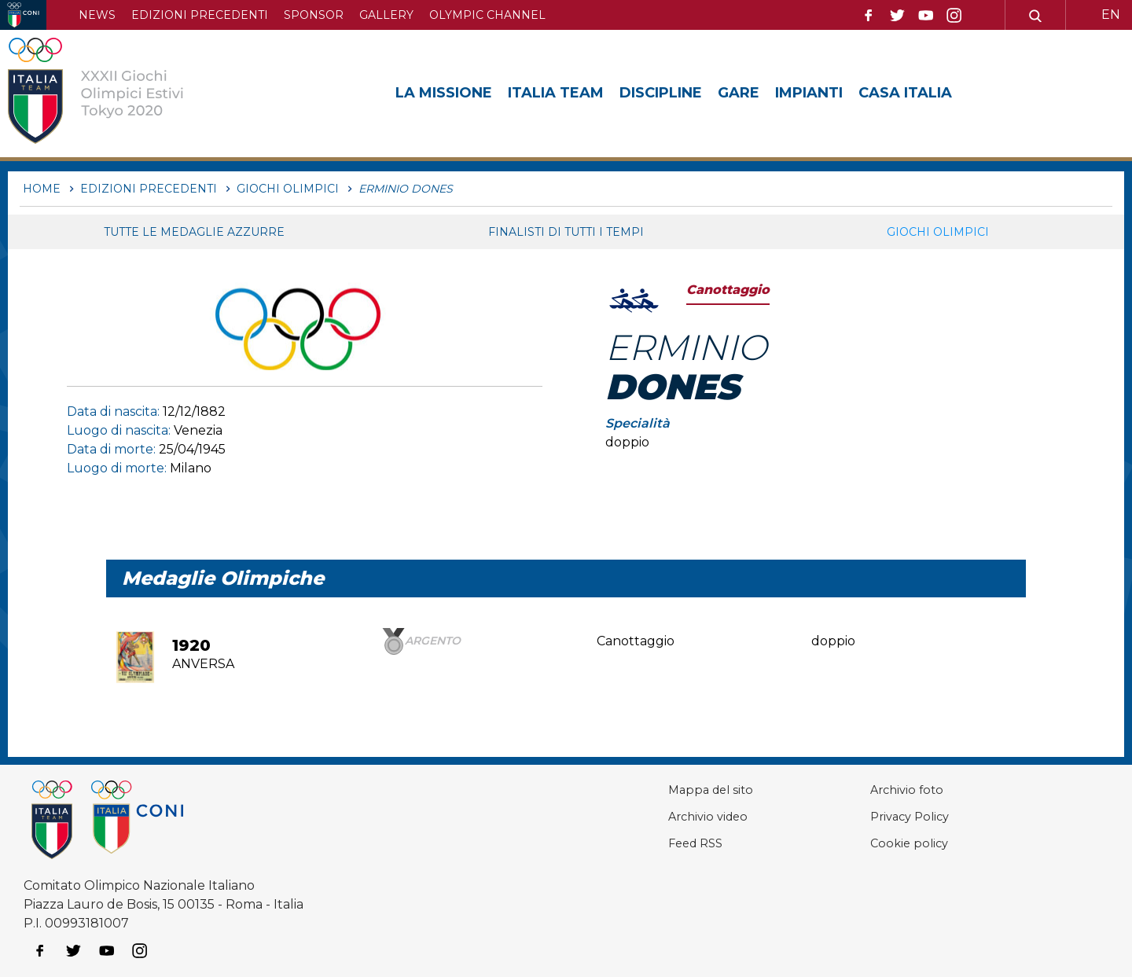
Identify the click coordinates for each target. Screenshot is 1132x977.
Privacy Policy (892, 816)
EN (1110, 14)
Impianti (809, 92)
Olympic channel (487, 15)
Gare (738, 92)
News (97, 15)
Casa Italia (905, 92)
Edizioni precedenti (199, 15)
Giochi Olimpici (938, 232)
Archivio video (673, 816)
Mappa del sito (676, 789)
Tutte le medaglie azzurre (194, 232)
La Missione (443, 92)
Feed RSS (660, 843)
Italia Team (556, 92)
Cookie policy (890, 843)
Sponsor (314, 15)
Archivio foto (888, 789)
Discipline (660, 92)
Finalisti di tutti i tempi (566, 232)
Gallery (386, 15)
